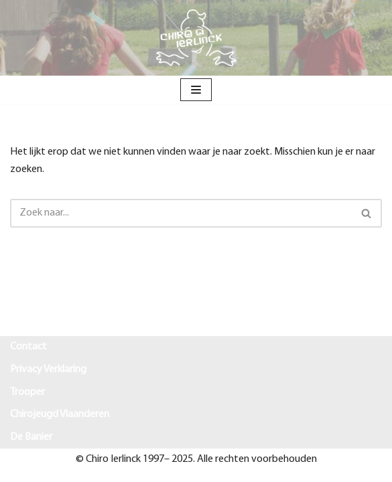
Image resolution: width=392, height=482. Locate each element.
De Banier (31, 437)
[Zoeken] (181, 213)
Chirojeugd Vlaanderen (59, 414)
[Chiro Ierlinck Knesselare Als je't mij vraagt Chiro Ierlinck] (196, 37)
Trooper (27, 392)
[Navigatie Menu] (196, 89)
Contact (28, 346)
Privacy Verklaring (48, 369)
